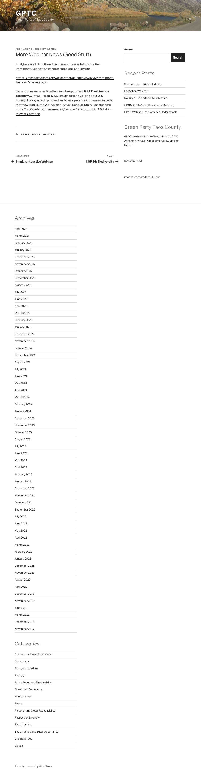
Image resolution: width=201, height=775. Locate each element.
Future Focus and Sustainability (33, 682)
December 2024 (25, 334)
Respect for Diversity (27, 717)
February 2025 (23, 320)
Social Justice (43, 134)
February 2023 (23, 474)
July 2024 (20, 369)
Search (128, 49)
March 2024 (22, 397)
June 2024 (21, 376)
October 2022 (23, 502)
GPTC (26, 13)
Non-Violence (23, 696)
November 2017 (24, 628)
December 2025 (25, 256)
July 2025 (20, 291)
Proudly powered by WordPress (33, 766)
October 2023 (23, 432)
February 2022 (23, 551)
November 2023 (25, 425)
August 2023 (22, 439)
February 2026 (23, 242)
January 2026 (23, 249)
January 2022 (23, 558)
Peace (25, 134)
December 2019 (24, 593)
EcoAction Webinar (135, 91)
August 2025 (22, 284)
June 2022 (21, 523)
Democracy (22, 661)
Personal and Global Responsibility (35, 710)
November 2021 (24, 572)
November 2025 (25, 263)
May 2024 (21, 383)
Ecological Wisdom (26, 668)
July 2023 (20, 446)
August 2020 (23, 579)
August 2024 (22, 362)
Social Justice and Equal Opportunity (36, 731)
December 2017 (24, 621)
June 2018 (21, 607)
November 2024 (25, 341)
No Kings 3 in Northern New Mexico (145, 97)
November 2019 (25, 600)
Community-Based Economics (33, 654)
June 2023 (21, 453)
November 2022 (25, 495)
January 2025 (23, 326)
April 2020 (21, 586)
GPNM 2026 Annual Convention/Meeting (149, 105)
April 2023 (21, 467)
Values (19, 745)
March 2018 (22, 614)
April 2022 (21, 537)
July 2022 (20, 516)
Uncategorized (23, 738)
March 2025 (22, 313)
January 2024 (23, 411)
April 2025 (21, 305)
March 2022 (22, 544)
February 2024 (23, 404)
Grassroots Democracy (28, 689)
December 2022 (24, 488)
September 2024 (25, 355)
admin (51, 49)
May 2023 (21, 460)
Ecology (19, 675)
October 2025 (23, 270)
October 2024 (23, 348)
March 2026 (22, 235)
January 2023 (23, 481)
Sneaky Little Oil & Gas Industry (143, 84)
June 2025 (21, 299)
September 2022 (25, 509)
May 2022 (21, 530)
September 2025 (25, 277)
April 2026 (21, 228)
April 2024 (21, 390)
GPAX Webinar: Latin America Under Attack (150, 112)
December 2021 (24, 565)
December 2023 (25, 418)
